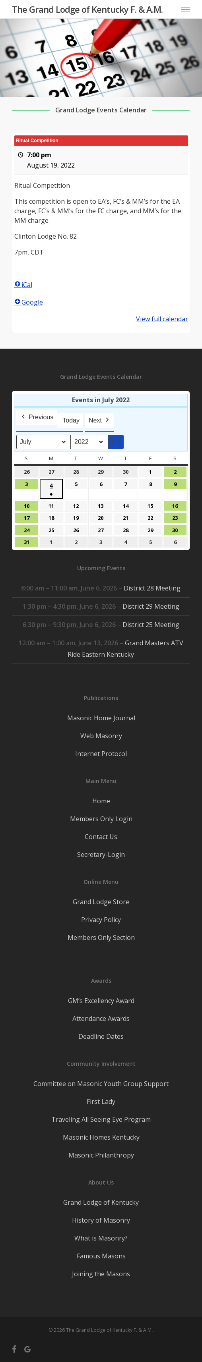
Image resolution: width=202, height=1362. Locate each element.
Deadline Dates (101, 1036)
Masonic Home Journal (101, 718)
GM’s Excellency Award (101, 1000)
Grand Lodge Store (101, 901)
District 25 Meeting (150, 624)
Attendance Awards (101, 1018)
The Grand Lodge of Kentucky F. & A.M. (87, 9)
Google (28, 302)
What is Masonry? (101, 1238)
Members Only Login (101, 818)
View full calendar (162, 318)
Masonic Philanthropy (101, 1155)
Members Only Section (101, 937)
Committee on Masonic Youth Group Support (101, 1083)
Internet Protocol (101, 753)
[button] (185, 9)
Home (101, 801)
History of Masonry (101, 1220)
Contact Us (101, 836)
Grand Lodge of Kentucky (101, 1202)
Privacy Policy (101, 919)
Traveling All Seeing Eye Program (101, 1119)
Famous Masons (101, 1256)
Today (71, 420)
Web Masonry (101, 735)
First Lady (101, 1101)
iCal (23, 284)
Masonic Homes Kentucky (101, 1137)
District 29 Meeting (150, 606)
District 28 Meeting (152, 588)
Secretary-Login (101, 854)
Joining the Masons (101, 1273)
